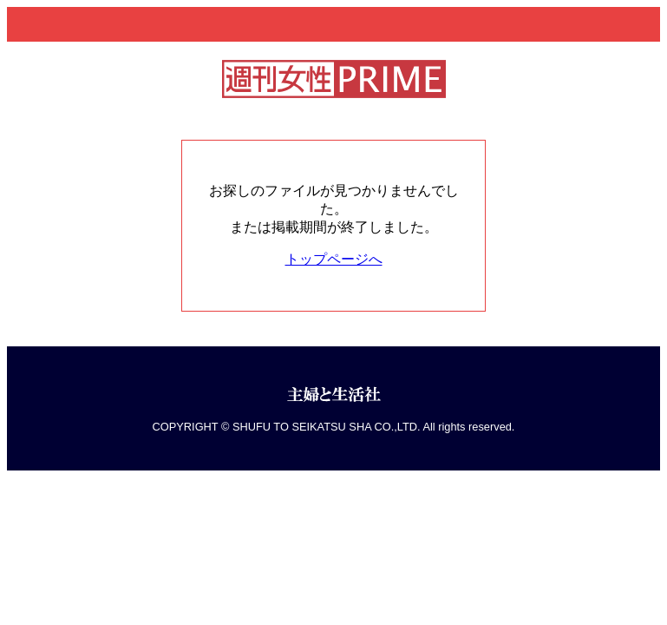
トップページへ (334, 259)
